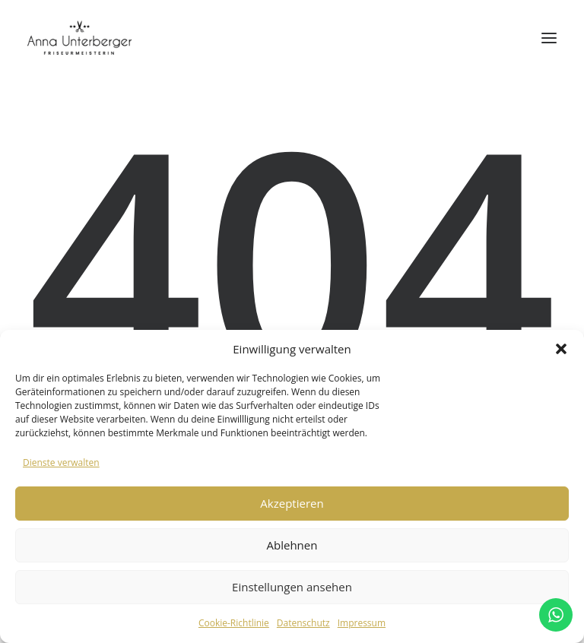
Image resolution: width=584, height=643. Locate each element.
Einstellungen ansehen (292, 586)
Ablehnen (292, 545)
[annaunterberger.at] (79, 38)
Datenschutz (303, 622)
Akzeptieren (291, 503)
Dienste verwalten (61, 462)
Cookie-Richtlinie (233, 622)
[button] (561, 348)
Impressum (362, 622)
